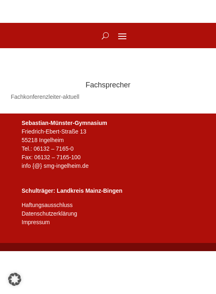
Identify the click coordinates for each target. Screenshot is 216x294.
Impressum (36, 222)
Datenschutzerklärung (49, 213)
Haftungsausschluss (47, 205)
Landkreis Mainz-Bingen (89, 190)
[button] (14, 279)
